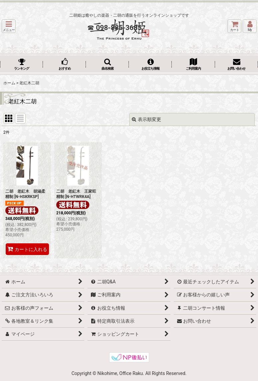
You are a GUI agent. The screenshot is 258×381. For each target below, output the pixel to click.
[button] (9, 26)
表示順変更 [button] (146, 119)
